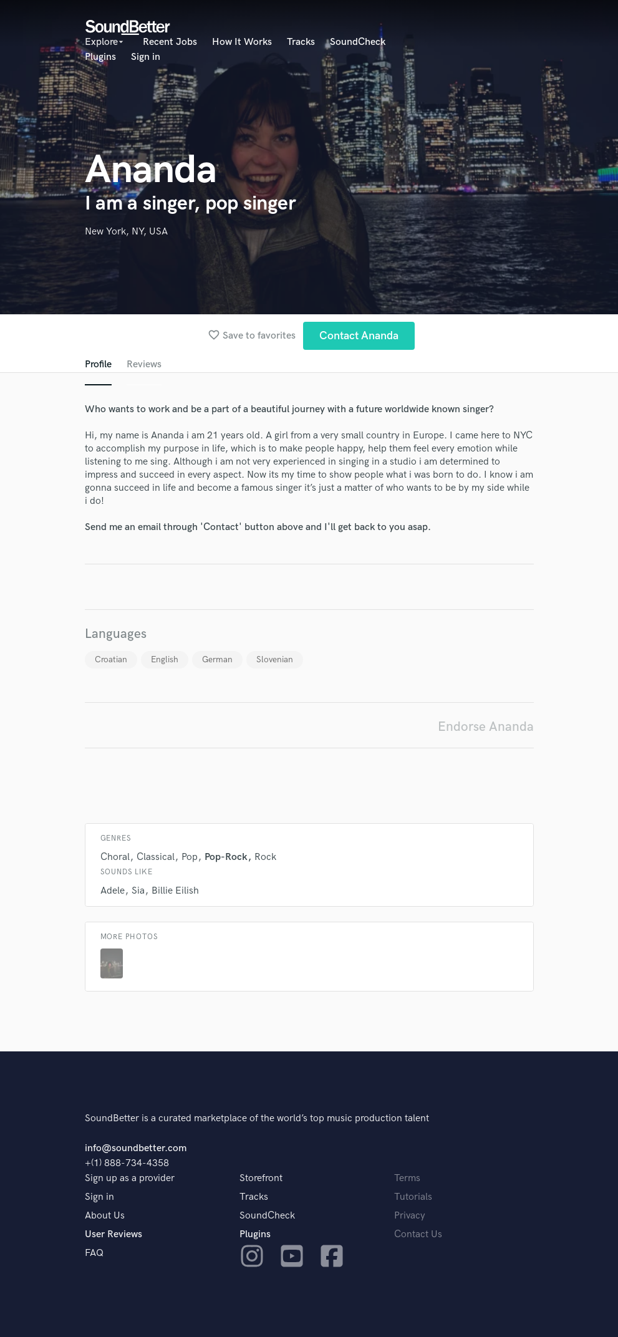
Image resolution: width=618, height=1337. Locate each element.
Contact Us (418, 1234)
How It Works (242, 42)
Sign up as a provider (130, 1178)
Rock (265, 857)
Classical (156, 857)
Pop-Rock (226, 857)
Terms (407, 1178)
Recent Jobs (170, 42)
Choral (115, 857)
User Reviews (113, 1234)
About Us (105, 1216)
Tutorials (413, 1197)
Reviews (144, 364)
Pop (189, 857)
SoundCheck (357, 42)
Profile (98, 364)
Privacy (409, 1216)
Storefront (260, 1178)
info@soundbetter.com (135, 1148)
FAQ (94, 1253)
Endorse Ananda (486, 727)
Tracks (301, 42)
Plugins (100, 57)
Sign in (145, 57)
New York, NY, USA (126, 232)
